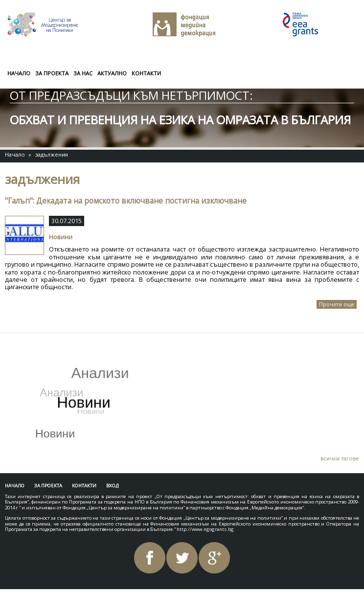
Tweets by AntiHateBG (52, 348)
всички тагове (339, 458)
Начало (18, 73)
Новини (60, 236)
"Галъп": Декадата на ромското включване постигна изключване (126, 201)
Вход (112, 485)
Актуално (112, 73)
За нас (82, 73)
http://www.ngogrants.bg (205, 529)
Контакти (146, 73)
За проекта (51, 73)
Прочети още (338, 305)
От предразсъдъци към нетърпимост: (131, 95)
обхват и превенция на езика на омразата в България (180, 120)
